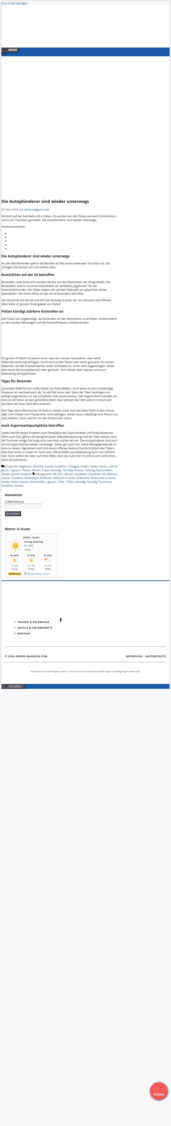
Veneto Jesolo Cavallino (16, 474)
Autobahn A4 (97, 474)
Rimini (36, 470)
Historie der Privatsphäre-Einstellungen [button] (90, 671)
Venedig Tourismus (99, 482)
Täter (61, 482)
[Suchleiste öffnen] (4, 54)
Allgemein (25, 466)
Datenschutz (156, 656)
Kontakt (24, 633)
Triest (45, 470)
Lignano (16, 470)
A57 (60, 474)
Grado (84, 466)
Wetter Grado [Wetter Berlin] (31, 537)
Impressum (134, 656)
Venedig (56, 470)
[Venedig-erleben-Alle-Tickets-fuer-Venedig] (72, 41)
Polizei (26, 470)
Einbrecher (31, 478)
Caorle (49, 466)
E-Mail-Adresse (14, 502)
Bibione (38, 466)
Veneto (19, 486)
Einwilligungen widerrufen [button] (126, 671)
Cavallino (60, 466)
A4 (54, 474)
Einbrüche (82, 478)
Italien (94, 466)
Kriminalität (37, 482)
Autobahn (80, 474)
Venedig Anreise (72, 470)
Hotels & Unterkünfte (34, 627)
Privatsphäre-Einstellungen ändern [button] (49, 671)
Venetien (7, 486)
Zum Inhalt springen (14, 3)
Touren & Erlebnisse (33, 622)
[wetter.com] (15, 574)
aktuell (68, 474)
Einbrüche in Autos (103, 478)
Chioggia (73, 466)
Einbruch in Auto (64, 478)
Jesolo (103, 466)
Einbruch (46, 478)
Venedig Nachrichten (98, 470)
